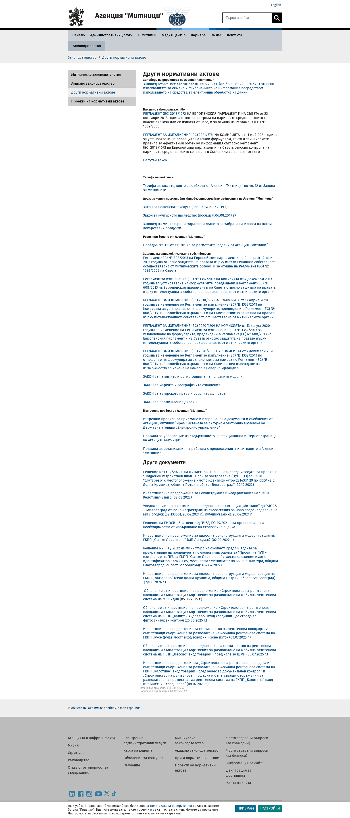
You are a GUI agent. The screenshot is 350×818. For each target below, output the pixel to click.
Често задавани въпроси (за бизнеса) (247, 753)
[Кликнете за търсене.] (277, 18)
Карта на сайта (238, 783)
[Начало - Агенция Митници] (77, 35)
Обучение (132, 765)
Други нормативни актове (93, 92)
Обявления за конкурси (144, 758)
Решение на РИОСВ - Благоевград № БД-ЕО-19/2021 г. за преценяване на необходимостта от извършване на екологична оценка (203, 525)
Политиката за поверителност (172, 806)
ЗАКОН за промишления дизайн (170, 402)
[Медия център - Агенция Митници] (174, 35)
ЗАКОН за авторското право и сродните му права (184, 393)
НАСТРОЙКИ (270, 808)
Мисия (73, 745)
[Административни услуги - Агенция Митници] (111, 35)
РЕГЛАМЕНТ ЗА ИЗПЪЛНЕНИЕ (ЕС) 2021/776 (178, 135)
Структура (76, 753)
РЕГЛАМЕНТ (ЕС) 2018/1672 (164, 113)
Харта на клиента (138, 750)
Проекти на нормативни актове (97, 101)
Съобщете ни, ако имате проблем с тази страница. (104, 708)
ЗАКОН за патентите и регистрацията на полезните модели (193, 376)
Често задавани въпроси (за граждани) (247, 740)
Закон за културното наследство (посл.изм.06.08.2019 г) (189, 215)
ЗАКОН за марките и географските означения (181, 385)
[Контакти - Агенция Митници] (234, 35)
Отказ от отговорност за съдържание (88, 770)
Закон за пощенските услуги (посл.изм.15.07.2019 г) (185, 207)
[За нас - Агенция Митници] (216, 35)
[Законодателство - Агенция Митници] (86, 46)
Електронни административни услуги (145, 740)
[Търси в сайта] (247, 18)
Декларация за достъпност (239, 773)
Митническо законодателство (96, 74)
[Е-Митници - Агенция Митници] (147, 35)
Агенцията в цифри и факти (91, 738)
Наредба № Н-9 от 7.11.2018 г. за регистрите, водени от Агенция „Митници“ (205, 245)
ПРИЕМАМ (246, 808)
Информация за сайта (245, 763)
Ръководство (78, 760)
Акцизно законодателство (93, 83)
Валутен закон (155, 160)
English (276, 5)
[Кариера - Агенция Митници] (198, 35)
